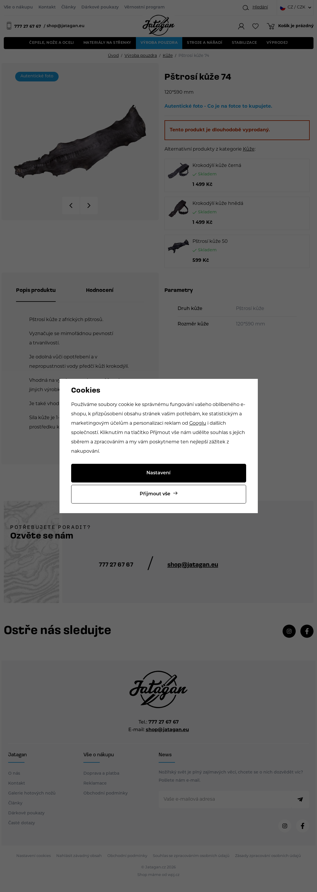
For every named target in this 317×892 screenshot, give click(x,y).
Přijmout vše (155, 494)
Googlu (197, 423)
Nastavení (158, 473)
